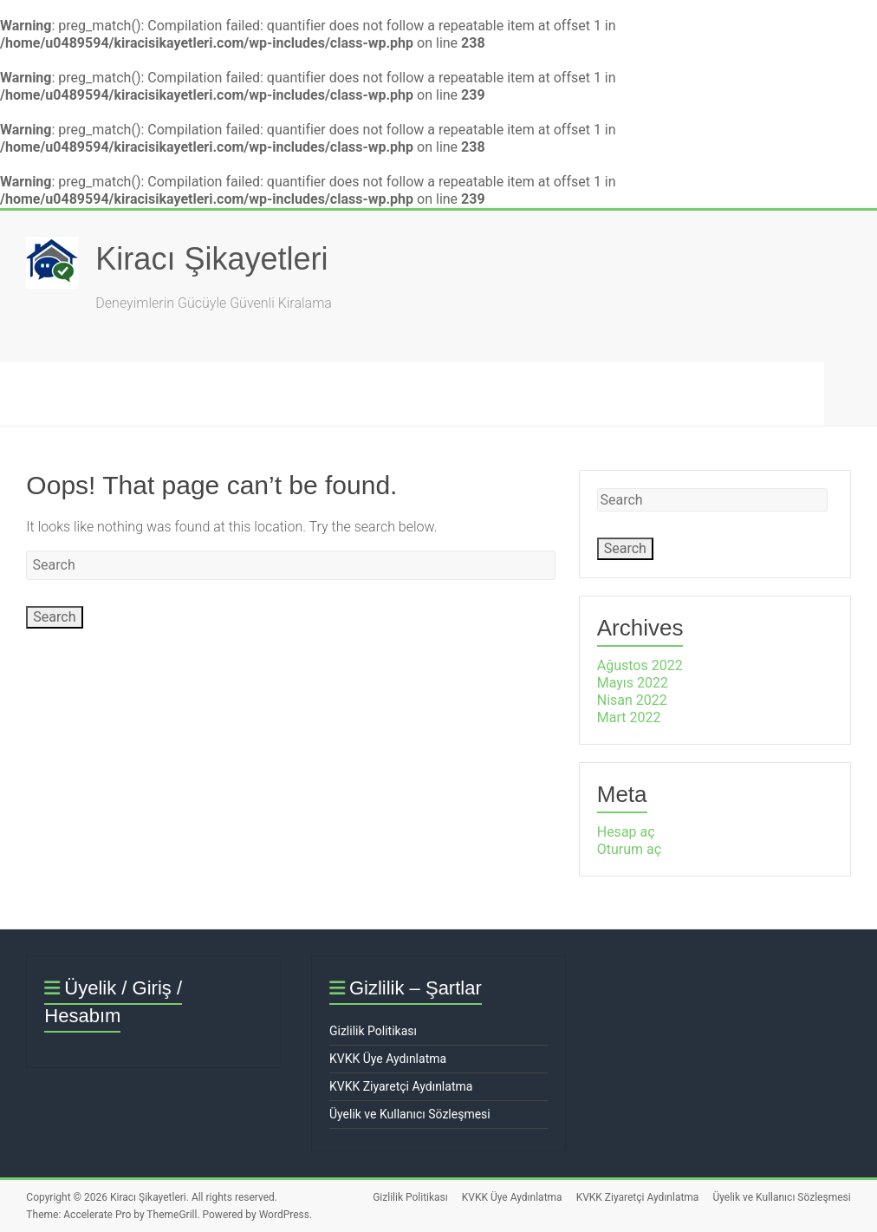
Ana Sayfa (57, 393)
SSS (299, 393)
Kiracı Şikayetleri (211, 259)
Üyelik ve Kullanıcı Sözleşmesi (409, 1114)
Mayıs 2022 (632, 683)
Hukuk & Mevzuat (542, 393)
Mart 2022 (629, 717)
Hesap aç (626, 832)
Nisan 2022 (632, 700)
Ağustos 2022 (640, 665)
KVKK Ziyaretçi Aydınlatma (400, 1086)
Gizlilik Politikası (373, 1031)
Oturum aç (629, 849)
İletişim (671, 393)
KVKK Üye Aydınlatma (387, 1059)
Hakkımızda (400, 393)
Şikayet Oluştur (187, 393)
